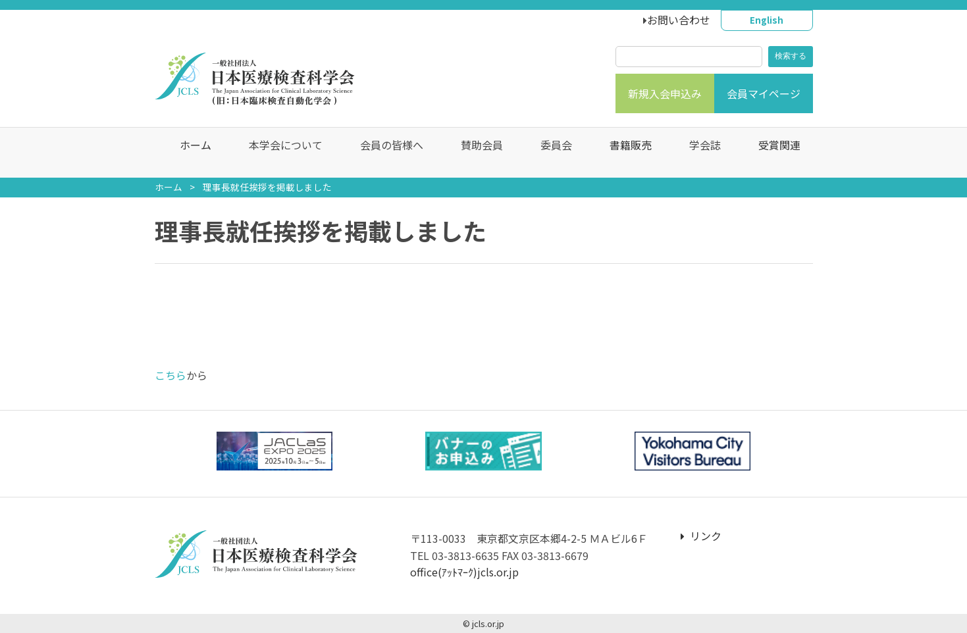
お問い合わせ (678, 20)
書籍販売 (624, 153)
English (766, 19)
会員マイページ (763, 93)
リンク (701, 536)
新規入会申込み (665, 93)
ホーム (189, 153)
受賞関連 (773, 153)
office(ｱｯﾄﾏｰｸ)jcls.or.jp (464, 572)
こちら (170, 375)
